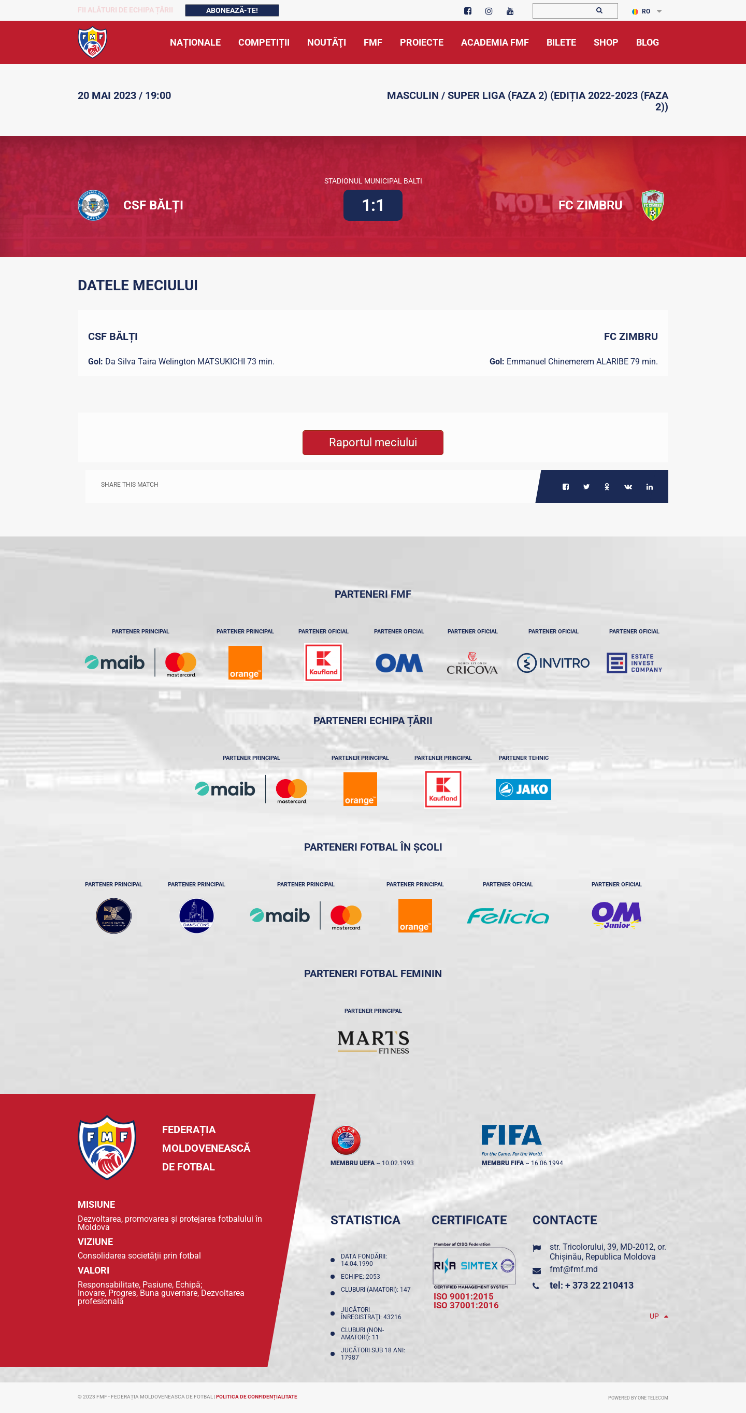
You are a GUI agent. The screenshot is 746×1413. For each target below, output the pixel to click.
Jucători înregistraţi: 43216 (373, 1313)
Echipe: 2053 (362, 1276)
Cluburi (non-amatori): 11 (362, 1333)
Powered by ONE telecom (638, 1398)
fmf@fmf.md (574, 1269)
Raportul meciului (373, 442)
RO (641, 11)
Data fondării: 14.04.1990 (364, 1260)
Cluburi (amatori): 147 (376, 1293)
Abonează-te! (232, 10)
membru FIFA (503, 1163)
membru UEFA (353, 1163)
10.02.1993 (398, 1163)
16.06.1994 (547, 1163)
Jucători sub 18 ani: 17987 (373, 1354)
